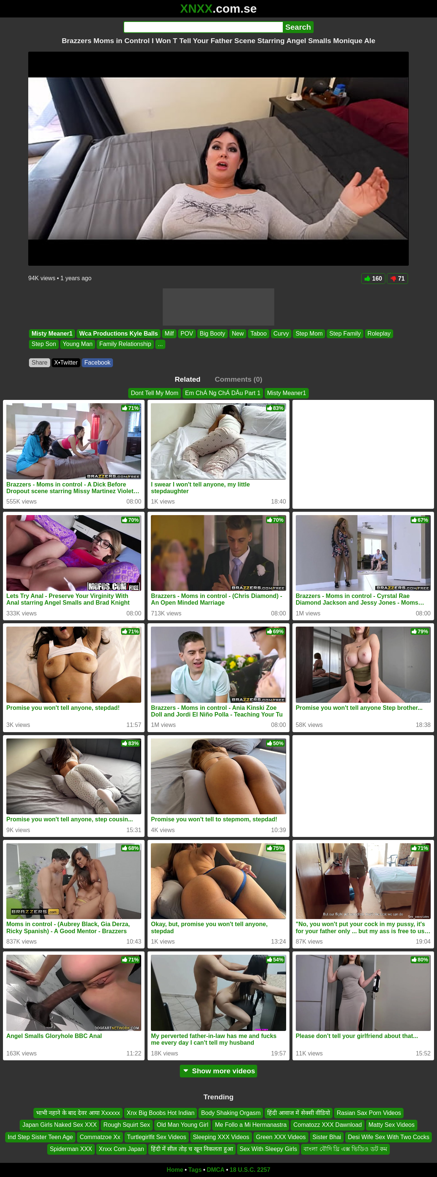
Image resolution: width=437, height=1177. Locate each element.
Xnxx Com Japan (121, 1149)
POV (187, 333)
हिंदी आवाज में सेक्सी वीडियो (298, 1113)
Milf (169, 333)
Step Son (44, 344)
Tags (195, 1170)
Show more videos (218, 1071)
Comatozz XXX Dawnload (327, 1125)
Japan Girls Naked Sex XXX (59, 1125)
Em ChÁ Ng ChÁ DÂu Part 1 (222, 393)
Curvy (281, 333)
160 (373, 278)
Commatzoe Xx (100, 1137)
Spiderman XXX (71, 1149)
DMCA (215, 1170)
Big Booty (212, 333)
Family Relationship (125, 344)
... (160, 344)
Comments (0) (238, 379)
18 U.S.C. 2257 (250, 1170)
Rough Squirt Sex (126, 1125)
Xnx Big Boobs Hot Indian (160, 1113)
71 (397, 278)
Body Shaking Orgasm (230, 1113)
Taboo (258, 333)
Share (40, 362)
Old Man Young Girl (182, 1125)
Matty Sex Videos (392, 1125)
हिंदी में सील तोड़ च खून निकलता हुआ (192, 1149)
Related (187, 379)
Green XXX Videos (281, 1137)
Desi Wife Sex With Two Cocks (388, 1137)
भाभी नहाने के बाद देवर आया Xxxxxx (78, 1113)
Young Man (78, 344)
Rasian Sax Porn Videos (369, 1113)
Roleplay (379, 333)
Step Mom (309, 333)
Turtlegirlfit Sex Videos (156, 1137)
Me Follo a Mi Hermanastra (251, 1125)
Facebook (97, 362)
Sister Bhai (327, 1137)
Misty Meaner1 (52, 333)
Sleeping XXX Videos (221, 1137)
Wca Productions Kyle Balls (118, 333)
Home (175, 1170)
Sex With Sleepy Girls (268, 1149)
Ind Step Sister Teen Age (40, 1137)
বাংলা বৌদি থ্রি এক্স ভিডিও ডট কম (345, 1149)
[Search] (203, 27)
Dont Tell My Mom (154, 393)
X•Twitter (66, 362)
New (238, 333)
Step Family (344, 333)
